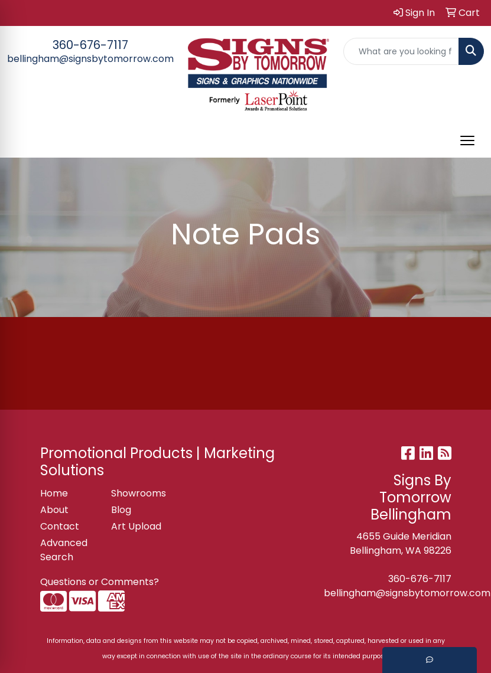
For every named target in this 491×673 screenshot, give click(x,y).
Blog (121, 510)
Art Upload (136, 526)
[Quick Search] (401, 51)
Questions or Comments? (99, 582)
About (54, 510)
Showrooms (138, 493)
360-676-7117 (90, 45)
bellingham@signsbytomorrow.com (90, 59)
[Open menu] (467, 140)
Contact (59, 526)
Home (54, 493)
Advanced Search (63, 550)
